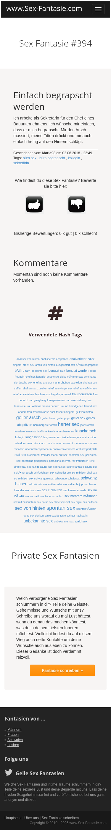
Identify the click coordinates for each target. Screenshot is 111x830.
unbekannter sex (64, 521)
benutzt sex (57, 370)
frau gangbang (37, 400)
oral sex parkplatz (86, 449)
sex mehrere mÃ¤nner (81, 496)
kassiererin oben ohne (61, 431)
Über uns (31, 818)
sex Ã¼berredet (52, 484)
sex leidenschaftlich (51, 496)
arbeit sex (28, 364)
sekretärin (21, 163)
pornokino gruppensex (35, 460)
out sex (63, 455)
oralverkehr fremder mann (42, 455)
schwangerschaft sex (67, 478)
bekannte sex (39, 370)
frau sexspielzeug (76, 400)
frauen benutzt (50, 406)
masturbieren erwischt (60, 443)
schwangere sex (44, 478)
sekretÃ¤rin (35, 484)
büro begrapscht (52, 158)
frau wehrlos (34, 406)
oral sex (20, 454)
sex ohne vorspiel (59, 502)
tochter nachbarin (77, 515)
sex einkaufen (52, 490)
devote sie (53, 376)
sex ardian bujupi (73, 484)
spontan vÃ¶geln (86, 508)
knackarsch (85, 431)
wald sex (81, 521)
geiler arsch (28, 417)
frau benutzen (82, 394)
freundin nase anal (44, 412)
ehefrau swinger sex (61, 388)
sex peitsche (90, 502)
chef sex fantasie (35, 376)
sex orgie (76, 502)
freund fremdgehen (72, 406)
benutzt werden (77, 370)
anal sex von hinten (28, 359)
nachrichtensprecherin (38, 449)
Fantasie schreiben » (62, 670)
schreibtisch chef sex (84, 472)
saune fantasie (75, 466)
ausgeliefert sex (65, 364)
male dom (20, 443)
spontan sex (60, 508)
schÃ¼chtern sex (44, 472)
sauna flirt (33, 466)
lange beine (33, 437)
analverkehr (78, 359)
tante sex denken (33, 515)
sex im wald (32, 496)
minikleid (19, 449)
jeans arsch (87, 425)
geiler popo (63, 418)
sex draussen (33, 490)
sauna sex (59, 466)
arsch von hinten (45, 364)
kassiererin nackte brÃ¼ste (31, 431)
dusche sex (25, 382)
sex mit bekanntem (24, 502)
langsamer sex (52, 437)
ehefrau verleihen (23, 394)
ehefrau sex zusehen (34, 388)
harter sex (68, 424)
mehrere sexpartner (85, 443)
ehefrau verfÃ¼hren (85, 388)
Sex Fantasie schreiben (60, 818)
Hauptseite (12, 818)
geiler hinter (49, 418)
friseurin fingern (65, 412)
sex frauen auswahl (74, 490)
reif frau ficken (80, 460)
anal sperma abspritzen (55, 359)
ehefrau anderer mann (46, 382)
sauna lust (46, 466)
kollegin (74, 158)
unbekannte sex (38, 521)
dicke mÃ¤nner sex (71, 376)
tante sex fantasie (55, 515)
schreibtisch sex (23, 478)
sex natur (42, 502)
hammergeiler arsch (45, 425)
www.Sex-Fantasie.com (44, 8)
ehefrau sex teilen (71, 382)
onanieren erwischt (64, 449)
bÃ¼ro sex (22, 370)
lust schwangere (71, 437)
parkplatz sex (76, 455)
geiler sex (78, 418)
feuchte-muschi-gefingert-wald (53, 394)
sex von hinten (30, 508)
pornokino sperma (59, 460)
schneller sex (63, 472)
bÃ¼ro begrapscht (87, 364)
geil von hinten (84, 412)
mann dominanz (36, 443)
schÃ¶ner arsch (23, 472)
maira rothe (89, 437)
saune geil (91, 466)
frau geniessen (56, 400)
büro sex (29, 158)
